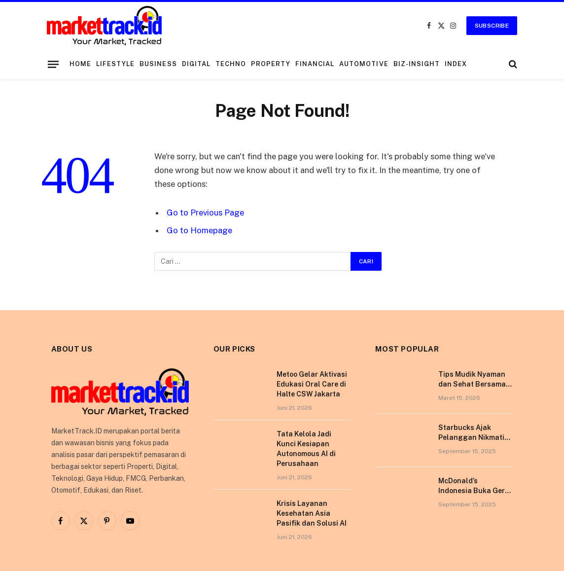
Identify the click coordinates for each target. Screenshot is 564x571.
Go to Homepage (199, 230)
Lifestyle (115, 64)
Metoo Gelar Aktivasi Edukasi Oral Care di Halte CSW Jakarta (312, 384)
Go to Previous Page (205, 212)
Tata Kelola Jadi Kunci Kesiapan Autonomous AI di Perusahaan (306, 448)
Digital (196, 64)
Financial (314, 64)
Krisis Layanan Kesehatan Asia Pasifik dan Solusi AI (312, 513)
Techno (230, 64)
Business (158, 64)
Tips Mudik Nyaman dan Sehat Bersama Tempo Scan (472, 379)
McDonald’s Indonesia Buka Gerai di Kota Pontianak (474, 486)
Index (456, 64)
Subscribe (492, 25)
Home (80, 64)
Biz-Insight (416, 64)
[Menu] (53, 64)
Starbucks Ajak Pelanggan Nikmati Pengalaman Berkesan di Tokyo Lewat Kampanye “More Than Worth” (471, 433)
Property (270, 64)
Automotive (363, 64)
